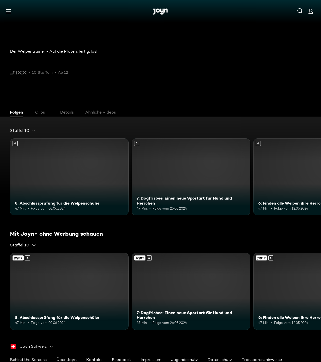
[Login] (310, 11)
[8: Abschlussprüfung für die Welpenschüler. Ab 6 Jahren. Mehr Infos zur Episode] (69, 176)
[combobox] (23, 131)
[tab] (18, 112)
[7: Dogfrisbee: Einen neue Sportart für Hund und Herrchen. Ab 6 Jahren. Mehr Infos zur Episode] (191, 176)
